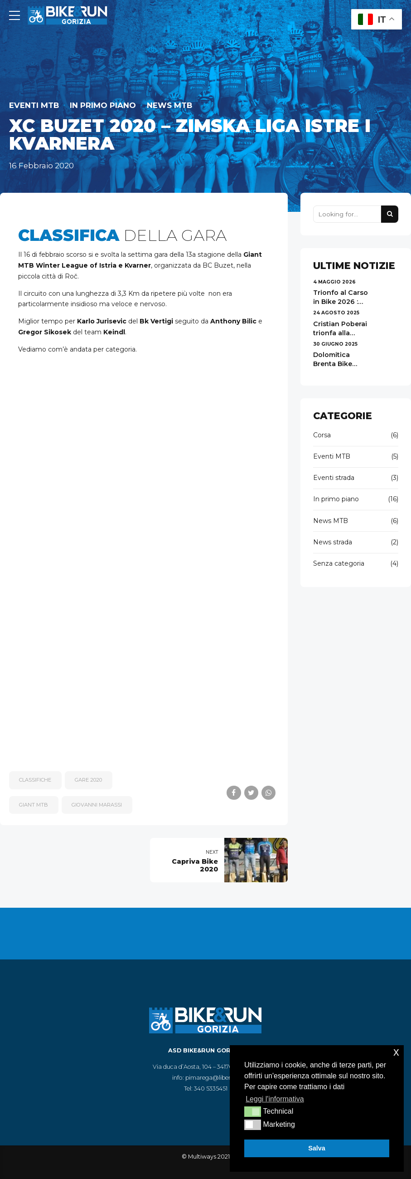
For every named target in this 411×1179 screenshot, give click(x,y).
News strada (332, 542)
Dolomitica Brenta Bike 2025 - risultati (337, 364)
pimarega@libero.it (212, 1077)
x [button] (396, 1051)
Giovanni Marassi (97, 805)
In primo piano (103, 105)
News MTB (169, 105)
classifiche (35, 780)
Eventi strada (333, 478)
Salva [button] (316, 1148)
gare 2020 (88, 780)
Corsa (322, 435)
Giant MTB (33, 805)
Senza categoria (338, 563)
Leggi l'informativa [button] (275, 1099)
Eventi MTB (34, 105)
